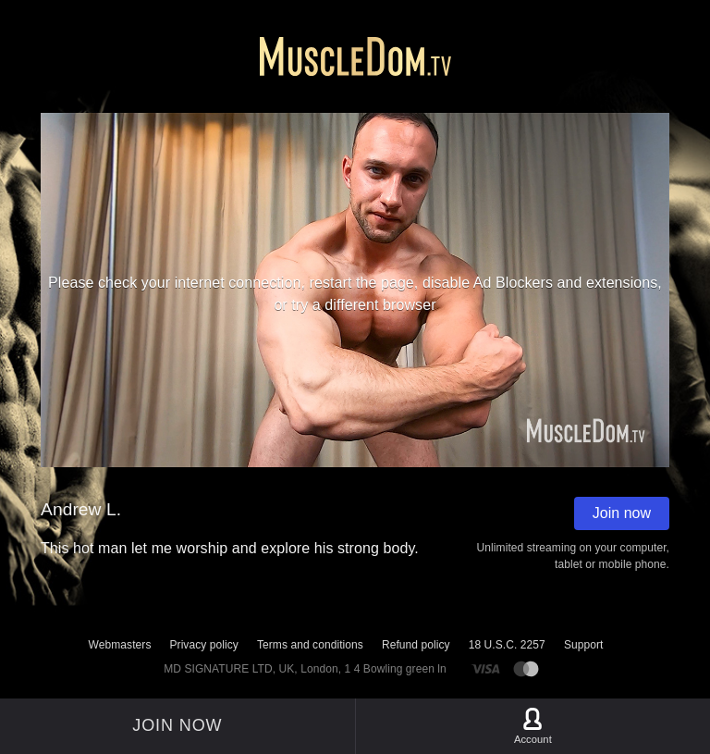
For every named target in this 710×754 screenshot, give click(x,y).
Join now (622, 513)
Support (584, 644)
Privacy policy (203, 644)
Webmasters (120, 644)
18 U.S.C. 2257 (507, 644)
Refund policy (416, 644)
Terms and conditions (310, 644)
